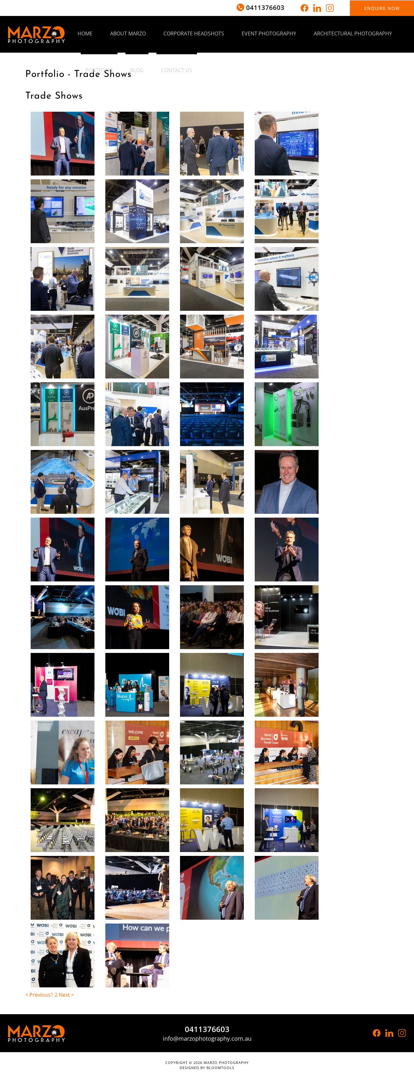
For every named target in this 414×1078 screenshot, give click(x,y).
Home (85, 33)
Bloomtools (220, 1067)
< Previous (37, 994)
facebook (304, 8)
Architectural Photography (353, 33)
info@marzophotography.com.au (207, 1038)
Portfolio (99, 70)
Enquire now (382, 8)
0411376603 (265, 7)
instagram (330, 8)
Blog (137, 70)
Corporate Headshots (193, 33)
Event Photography (269, 33)
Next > (66, 994)
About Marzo (128, 33)
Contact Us (176, 70)
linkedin (317, 8)
